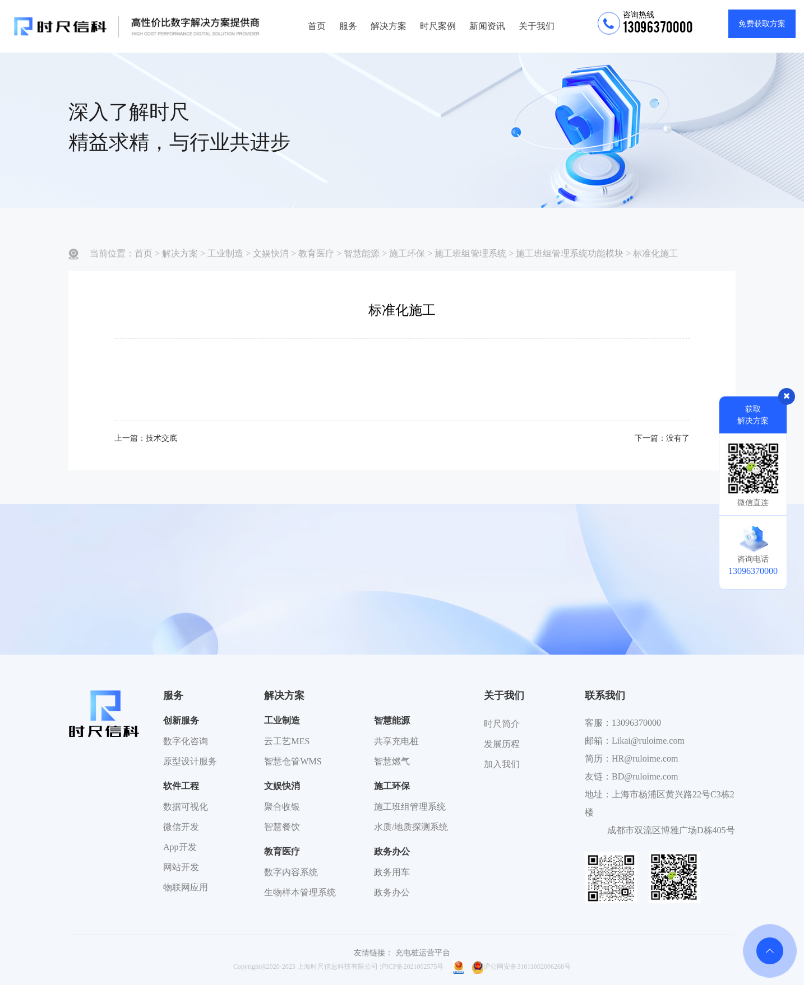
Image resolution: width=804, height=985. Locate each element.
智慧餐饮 (282, 827)
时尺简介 (502, 724)
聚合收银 (282, 806)
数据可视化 (185, 806)
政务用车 (392, 872)
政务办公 (392, 851)
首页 (317, 26)
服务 (348, 26)
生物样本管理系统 (300, 892)
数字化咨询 (185, 741)
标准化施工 (655, 253)
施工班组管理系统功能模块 (569, 253)
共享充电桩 (396, 741)
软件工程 (181, 786)
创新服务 (181, 720)
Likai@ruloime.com (648, 740)
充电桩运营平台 (422, 953)
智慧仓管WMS (292, 761)
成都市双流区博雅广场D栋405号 (671, 830)
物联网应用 (185, 887)
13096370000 (636, 722)
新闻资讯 (487, 26)
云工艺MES (286, 741)
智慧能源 (362, 253)
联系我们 (605, 695)
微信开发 (181, 827)
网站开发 (181, 867)
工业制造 (225, 253)
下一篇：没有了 (662, 438)
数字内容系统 (291, 872)
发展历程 (502, 744)
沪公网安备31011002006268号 (521, 966)
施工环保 (407, 253)
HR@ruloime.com (645, 758)
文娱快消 (271, 253)
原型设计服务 (190, 761)
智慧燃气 (392, 761)
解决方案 (388, 26)
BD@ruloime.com (645, 776)
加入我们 (502, 764)
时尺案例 (438, 26)
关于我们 (537, 26)
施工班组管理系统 (470, 253)
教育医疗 (316, 253)
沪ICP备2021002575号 (412, 966)
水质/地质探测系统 (411, 827)
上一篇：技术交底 (145, 438)
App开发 (180, 847)
